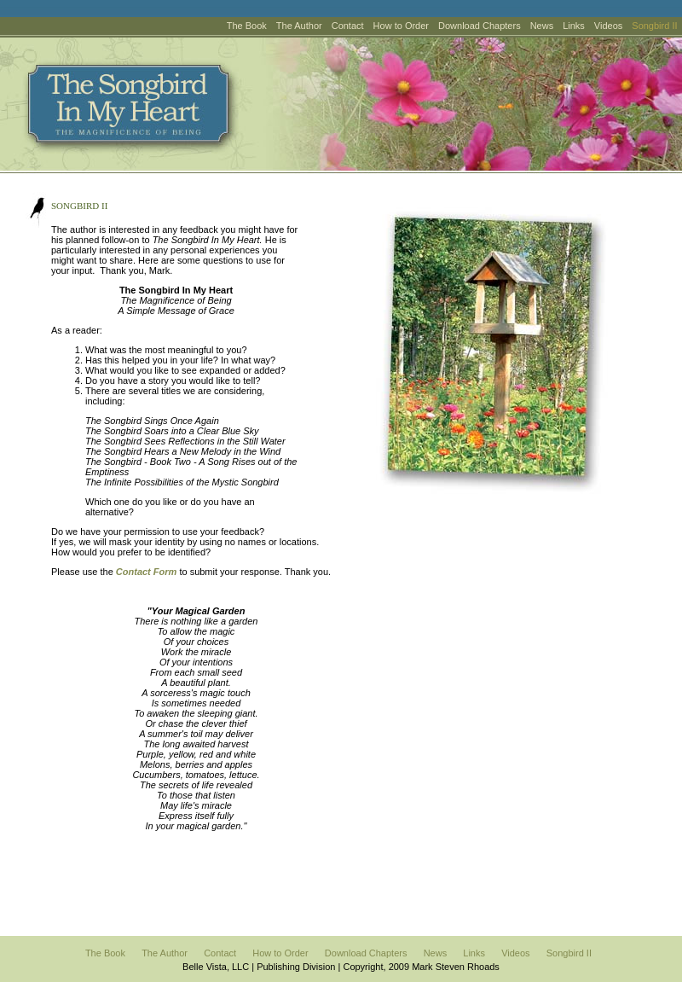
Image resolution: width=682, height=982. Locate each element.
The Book (247, 25)
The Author (299, 25)
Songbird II (569, 953)
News (542, 25)
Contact (348, 25)
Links (574, 25)
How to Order (401, 25)
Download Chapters (479, 25)
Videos (608, 25)
